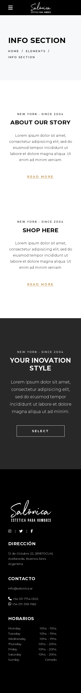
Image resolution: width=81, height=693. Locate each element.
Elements (36, 51)
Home (13, 51)
